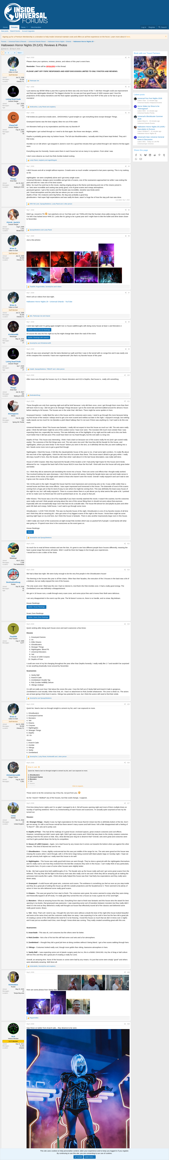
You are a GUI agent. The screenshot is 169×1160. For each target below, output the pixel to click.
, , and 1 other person (51, 204)
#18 (128, 972)
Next (19, 53)
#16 (128, 762)
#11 (128, 401)
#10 (128, 375)
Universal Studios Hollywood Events (149, 103)
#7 (129, 293)
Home (5, 27)
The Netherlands (19, 564)
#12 (128, 543)
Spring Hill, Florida (18, 422)
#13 (128, 570)
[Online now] (13, 67)
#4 (129, 166)
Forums (14, 27)
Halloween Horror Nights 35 (146, 133)
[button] (24, 27)
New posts (4, 31)
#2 (129, 87)
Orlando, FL (20, 81)
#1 (129, 57)
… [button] (11, 53)
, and (43, 107)
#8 (129, 322)
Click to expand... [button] (78, 786)
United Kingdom (19, 824)
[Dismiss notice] (166, 36)
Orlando (21, 1048)
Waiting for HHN (19, 187)
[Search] (162, 27)
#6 (129, 236)
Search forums (15, 31)
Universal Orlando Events (146, 123)
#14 (128, 624)
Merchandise (36, 27)
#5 (129, 210)
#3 (129, 113)
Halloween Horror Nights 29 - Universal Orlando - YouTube (49, 302)
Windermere (20, 231)
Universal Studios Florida (145, 113)
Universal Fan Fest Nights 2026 (149, 98)
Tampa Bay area (19, 993)
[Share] (125, 57)
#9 (129, 349)
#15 (128, 704)
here (128, 37)
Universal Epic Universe (145, 144)
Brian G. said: (32, 767)
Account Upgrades (28, 31)
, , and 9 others (45, 286)
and (41, 230)
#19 (128, 1024)
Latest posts (139, 94)
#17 (128, 803)
